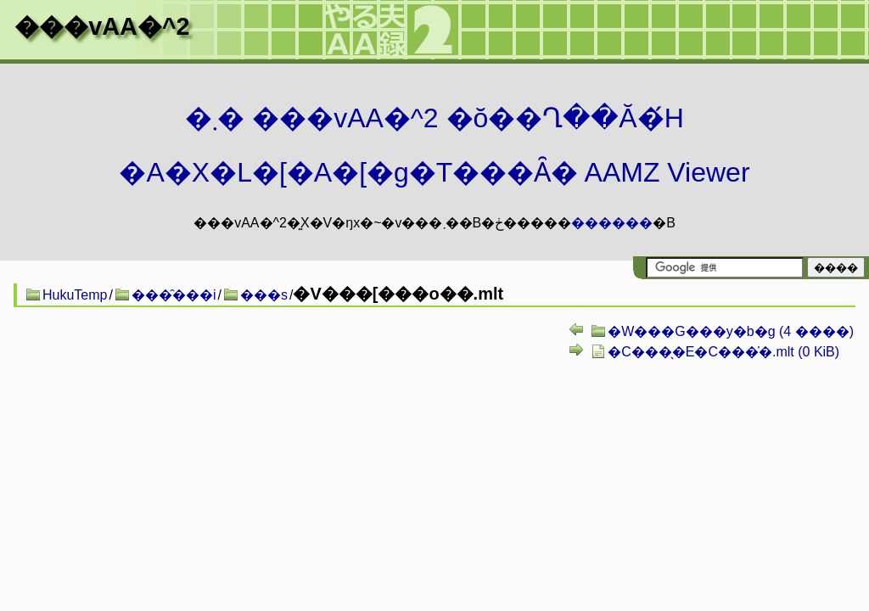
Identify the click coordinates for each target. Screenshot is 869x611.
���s (264, 295)
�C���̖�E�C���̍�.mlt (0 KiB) (723, 352)
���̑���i (174, 295)
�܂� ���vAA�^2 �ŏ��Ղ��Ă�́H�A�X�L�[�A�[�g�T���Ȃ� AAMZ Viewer (434, 145)
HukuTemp (74, 295)
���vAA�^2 (101, 26)
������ (612, 223)
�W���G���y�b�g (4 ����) (731, 331)
